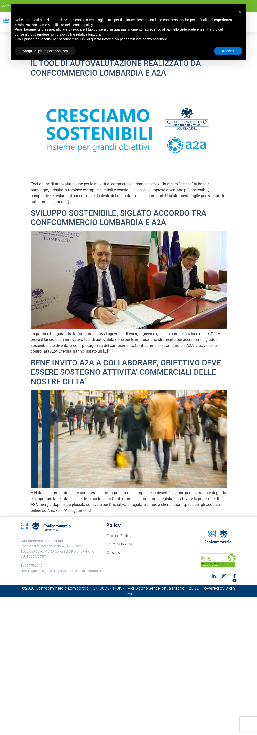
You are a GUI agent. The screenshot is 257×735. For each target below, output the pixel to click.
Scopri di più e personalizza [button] (45, 51)
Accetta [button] (228, 51)
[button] (240, 12)
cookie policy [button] (83, 25)
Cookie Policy (119, 536)
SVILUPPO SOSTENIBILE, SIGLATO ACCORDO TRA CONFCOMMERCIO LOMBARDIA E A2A (118, 217)
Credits (113, 552)
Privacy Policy (119, 544)
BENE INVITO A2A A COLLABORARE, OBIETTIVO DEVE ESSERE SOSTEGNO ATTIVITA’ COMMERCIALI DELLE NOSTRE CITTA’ (126, 372)
